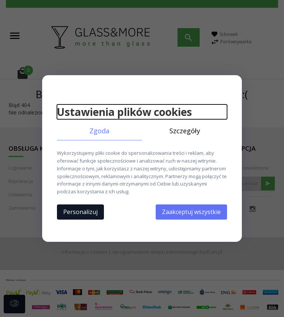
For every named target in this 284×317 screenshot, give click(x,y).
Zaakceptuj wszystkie (191, 212)
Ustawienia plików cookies (124, 112)
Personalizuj (80, 212)
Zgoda (99, 130)
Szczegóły (184, 130)
